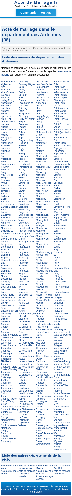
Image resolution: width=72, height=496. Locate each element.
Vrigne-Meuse (61, 425)
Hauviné (22, 265)
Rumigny (40, 417)
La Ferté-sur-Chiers (25, 338)
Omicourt (41, 310)
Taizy (56, 265)
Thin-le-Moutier (61, 286)
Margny (40, 151)
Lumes (39, 127)
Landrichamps (25, 393)
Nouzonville (42, 292)
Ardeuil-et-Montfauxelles (8, 120)
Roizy (39, 406)
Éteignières (24, 113)
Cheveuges (7, 388)
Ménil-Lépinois (43, 185)
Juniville (22, 310)
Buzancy (5, 321)
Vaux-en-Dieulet (62, 332)
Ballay (4, 199)
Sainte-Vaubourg (62, 145)
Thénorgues (60, 281)
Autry (3, 172)
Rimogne (40, 398)
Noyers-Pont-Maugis (43, 301)
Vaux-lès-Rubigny (58, 344)
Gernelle (22, 177)
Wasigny (58, 438)
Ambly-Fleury (8, 100)
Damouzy (6, 433)
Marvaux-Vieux (43, 167)
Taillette (57, 260)
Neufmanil (41, 265)
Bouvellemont (8, 297)
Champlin (6, 348)
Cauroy (4, 326)
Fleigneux (23, 143)
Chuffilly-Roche (9, 398)
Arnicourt (5, 124)
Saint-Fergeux (43, 438)
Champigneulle (8, 345)
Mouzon (40, 249)
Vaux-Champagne (60, 328)
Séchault (58, 183)
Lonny (39, 121)
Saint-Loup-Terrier (59, 104)
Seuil (56, 204)
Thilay (57, 284)
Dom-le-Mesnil (8, 438)
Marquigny (41, 159)
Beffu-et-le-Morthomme (7, 227)
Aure (3, 156)
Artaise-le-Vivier (9, 129)
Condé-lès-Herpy (9, 409)
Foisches (23, 156)
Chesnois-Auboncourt (7, 384)
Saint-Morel (59, 116)
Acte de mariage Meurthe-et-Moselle (26, 474)
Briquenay (6, 313)
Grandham (23, 204)
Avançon (5, 180)
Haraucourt (24, 247)
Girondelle (23, 183)
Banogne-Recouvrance (8, 203)
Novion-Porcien (44, 294)
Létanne (40, 105)
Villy (56, 404)
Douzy (21, 89)
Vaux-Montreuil (61, 348)
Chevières (6, 390)
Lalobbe (22, 380)
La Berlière (24, 321)
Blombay (5, 271)
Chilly (4, 393)
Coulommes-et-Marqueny (9, 426)
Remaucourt (42, 374)
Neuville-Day (42, 268)
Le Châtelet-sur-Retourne (26, 405)
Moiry (39, 196)
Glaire (21, 196)
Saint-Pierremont (62, 129)
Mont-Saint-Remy (42, 211)
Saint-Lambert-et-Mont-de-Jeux (62, 91)
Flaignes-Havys (26, 140)
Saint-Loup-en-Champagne (61, 99)
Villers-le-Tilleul (61, 385)
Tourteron (58, 310)
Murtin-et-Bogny (44, 252)
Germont (22, 175)
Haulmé (22, 260)
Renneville (41, 385)
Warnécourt (59, 436)
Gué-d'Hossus (25, 215)
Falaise (22, 132)
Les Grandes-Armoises (43, 88)
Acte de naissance (22, 489)
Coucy (4, 422)
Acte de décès (41, 489)
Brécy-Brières (8, 300)
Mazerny (40, 180)
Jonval (21, 308)
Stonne (57, 244)
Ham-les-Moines (26, 228)
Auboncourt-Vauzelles (7, 144)
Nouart (39, 284)
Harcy (21, 249)
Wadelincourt (60, 428)
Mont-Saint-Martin (42, 205)
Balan (4, 193)
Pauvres (40, 318)
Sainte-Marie (60, 143)
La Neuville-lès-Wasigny (26, 368)
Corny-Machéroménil (8, 418)
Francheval (24, 164)
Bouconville (7, 284)
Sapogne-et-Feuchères (60, 149)
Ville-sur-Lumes (62, 366)
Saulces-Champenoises (61, 160)
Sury (56, 249)
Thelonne (58, 279)
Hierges (22, 279)
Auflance (5, 151)
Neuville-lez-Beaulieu (42, 275)
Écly (20, 97)
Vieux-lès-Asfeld (62, 364)
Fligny (21, 148)
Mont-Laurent (43, 201)
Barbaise (5, 209)
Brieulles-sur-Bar (9, 310)
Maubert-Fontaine (40, 176)
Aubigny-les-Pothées (7, 139)
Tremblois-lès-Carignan (61, 314)
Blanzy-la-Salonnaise (6, 267)
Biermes (5, 249)
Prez (38, 337)
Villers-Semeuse (62, 393)
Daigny (4, 430)
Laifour (22, 377)
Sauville (58, 175)
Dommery (6, 441)
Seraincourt (59, 199)
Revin (39, 393)
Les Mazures (42, 97)
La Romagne (25, 372)
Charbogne (6, 353)
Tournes (58, 308)
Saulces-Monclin (62, 164)
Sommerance (60, 228)
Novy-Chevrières (44, 297)
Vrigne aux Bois (62, 422)
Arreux (4, 127)
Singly (57, 223)
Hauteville (23, 263)
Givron (21, 191)
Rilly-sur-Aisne (43, 396)
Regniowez (41, 372)
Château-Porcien (9, 366)
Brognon (5, 316)
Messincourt (42, 191)
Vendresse (59, 353)
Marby (39, 145)
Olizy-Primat (42, 308)
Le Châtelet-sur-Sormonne (26, 410)
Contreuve (6, 412)
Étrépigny (23, 116)
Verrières (58, 358)
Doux (21, 87)
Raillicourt (41, 361)
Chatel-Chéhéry (9, 369)
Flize (20, 151)
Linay (39, 111)
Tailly (56, 263)
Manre (39, 140)
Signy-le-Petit (60, 217)
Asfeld (4, 132)
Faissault (23, 129)
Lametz (22, 382)
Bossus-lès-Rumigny (7, 280)
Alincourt (5, 89)
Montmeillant (42, 244)
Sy (55, 255)
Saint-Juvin (59, 87)
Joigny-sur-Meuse (24, 304)
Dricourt (22, 95)
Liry (38, 113)
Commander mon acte (36, 12)
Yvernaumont (60, 449)
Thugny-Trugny (61, 292)
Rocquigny (41, 401)
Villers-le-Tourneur (58, 389)
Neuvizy (40, 279)
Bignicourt (6, 255)
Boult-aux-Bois (8, 286)
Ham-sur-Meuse (26, 231)
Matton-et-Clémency (41, 171)
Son (56, 231)
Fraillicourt (23, 161)
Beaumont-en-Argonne (8, 221)
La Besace (23, 324)
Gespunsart (24, 180)
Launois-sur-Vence (24, 397)
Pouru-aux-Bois (44, 329)
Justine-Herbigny (27, 313)
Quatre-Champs (44, 356)
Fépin (21, 137)
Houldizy (22, 284)
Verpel (57, 356)
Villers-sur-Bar (61, 396)
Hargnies (23, 252)
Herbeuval (23, 271)
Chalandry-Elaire (9, 334)
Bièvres (5, 252)
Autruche (5, 169)
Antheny (5, 111)
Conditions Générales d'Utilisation (31, 486)
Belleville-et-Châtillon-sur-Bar (9, 232)
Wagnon (58, 430)
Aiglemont (6, 84)
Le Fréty (22, 414)
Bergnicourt (7, 244)
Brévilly (4, 302)
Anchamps (6, 103)
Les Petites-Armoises (42, 101)
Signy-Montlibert (62, 220)
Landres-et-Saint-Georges (25, 389)
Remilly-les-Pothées (42, 381)
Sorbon (57, 233)
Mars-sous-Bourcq (42, 163)
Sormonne (59, 241)
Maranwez (41, 143)
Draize (21, 92)
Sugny (57, 247)
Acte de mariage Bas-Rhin (62, 467)
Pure (38, 353)
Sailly (39, 422)
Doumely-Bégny (26, 84)
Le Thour (23, 417)
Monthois (41, 231)
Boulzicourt (6, 289)
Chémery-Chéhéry (6, 378)
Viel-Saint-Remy (62, 361)
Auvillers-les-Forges (7, 176)
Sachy (39, 420)
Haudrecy (23, 257)
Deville (4, 436)
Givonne (22, 188)
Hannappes (24, 233)
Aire (3, 87)
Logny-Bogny (43, 116)
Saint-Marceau (61, 108)
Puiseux (40, 350)
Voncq (57, 417)
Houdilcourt (24, 281)
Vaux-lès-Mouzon (58, 338)
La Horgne (23, 348)
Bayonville (6, 215)
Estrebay (22, 108)
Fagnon (22, 127)
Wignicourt (59, 441)
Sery (56, 201)
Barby (4, 212)
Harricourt (23, 255)
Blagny (4, 257)
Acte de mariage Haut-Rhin (62, 472)
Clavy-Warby (7, 401)
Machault (41, 129)
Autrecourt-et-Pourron (8, 165)
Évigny (21, 121)
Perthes (40, 321)
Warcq (57, 433)
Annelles (5, 108)
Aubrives (5, 148)
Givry (21, 193)
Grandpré (23, 207)
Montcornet (42, 217)
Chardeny (6, 356)
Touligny (58, 297)
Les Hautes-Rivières (42, 93)
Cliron (4, 404)
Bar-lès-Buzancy (9, 207)
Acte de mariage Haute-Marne (26, 467)
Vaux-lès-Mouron (62, 334)
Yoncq (57, 446)
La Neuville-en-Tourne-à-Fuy (26, 362)
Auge (3, 153)
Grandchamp (25, 201)
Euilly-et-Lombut (26, 119)
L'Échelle (23, 318)
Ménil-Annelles (43, 183)
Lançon (22, 385)
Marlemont (41, 156)
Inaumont (23, 292)
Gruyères (23, 212)
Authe (4, 161)
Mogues (40, 193)
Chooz (4, 396)
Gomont (22, 199)
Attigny (4, 135)
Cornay (4, 414)
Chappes (5, 350)
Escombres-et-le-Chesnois (25, 104)
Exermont (23, 124)
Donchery (23, 81)
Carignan (5, 324)
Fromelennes (25, 167)
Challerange (7, 337)
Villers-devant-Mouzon (61, 381)
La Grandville (25, 345)
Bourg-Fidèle (7, 294)
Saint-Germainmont (43, 442)
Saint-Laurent (60, 95)
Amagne (5, 97)
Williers (57, 444)
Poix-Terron (42, 326)
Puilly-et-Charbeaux (41, 346)
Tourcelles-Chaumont (59, 301)
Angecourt (6, 105)
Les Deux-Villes (44, 84)
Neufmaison (42, 263)
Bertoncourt (7, 247)
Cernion (5, 329)
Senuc (57, 196)
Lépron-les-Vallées (24, 424)
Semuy (57, 193)
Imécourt (22, 289)
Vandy (57, 324)
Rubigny (40, 414)
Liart (38, 108)
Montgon (40, 225)
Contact (8, 486)
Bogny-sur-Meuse (6, 275)
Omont (39, 313)
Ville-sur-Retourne (58, 370)
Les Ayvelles (42, 81)
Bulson (4, 318)
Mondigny (41, 199)
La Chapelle (24, 326)
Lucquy (40, 124)
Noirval (39, 281)
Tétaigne (58, 276)
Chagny (5, 332)
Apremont (6, 116)
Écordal (22, 100)
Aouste (4, 113)
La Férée (23, 334)
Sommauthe (60, 225)
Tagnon (57, 257)
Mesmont (41, 188)
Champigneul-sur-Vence (8, 341)
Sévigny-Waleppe (58, 211)
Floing (21, 153)
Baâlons (5, 185)
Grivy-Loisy (24, 209)
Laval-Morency (26, 401)
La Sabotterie (25, 374)
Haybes (22, 268)
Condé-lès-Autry (9, 406)
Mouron (40, 247)
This (56, 289)
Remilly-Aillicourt (44, 377)
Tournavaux (59, 305)
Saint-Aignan (42, 425)
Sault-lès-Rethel (62, 167)
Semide (57, 191)
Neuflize (40, 260)
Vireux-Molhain (61, 406)
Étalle (21, 111)
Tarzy (56, 273)
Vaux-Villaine (60, 350)
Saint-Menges (61, 113)
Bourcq (4, 292)
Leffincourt (23, 420)
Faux (21, 135)
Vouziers (58, 420)
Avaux (4, 183)
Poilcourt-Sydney (45, 324)
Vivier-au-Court (61, 414)
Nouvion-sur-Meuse (42, 288)
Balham (5, 196)
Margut (39, 153)
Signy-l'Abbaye (61, 215)
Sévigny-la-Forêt (62, 207)
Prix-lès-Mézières (41, 341)
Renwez (40, 388)
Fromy (21, 169)
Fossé (21, 159)
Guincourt (23, 223)
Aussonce (6, 159)
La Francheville (26, 342)
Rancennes (42, 364)
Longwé (40, 119)
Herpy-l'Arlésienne (24, 275)
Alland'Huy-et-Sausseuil (8, 93)
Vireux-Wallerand (59, 410)
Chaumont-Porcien (6, 373)
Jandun (22, 300)
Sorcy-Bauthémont (60, 237)
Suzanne (58, 252)
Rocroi (39, 404)
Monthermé (42, 228)
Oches (39, 305)
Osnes (39, 316)
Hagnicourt (24, 225)
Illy (19, 286)
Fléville (22, 145)
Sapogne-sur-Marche (61, 155)
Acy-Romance (8, 81)
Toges (57, 294)
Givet (21, 185)
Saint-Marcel (60, 111)
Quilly (39, 358)
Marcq (39, 148)
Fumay (22, 172)
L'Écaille (22, 316)
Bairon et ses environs (7, 189)
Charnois (5, 364)
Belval (4, 236)
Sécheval (58, 185)
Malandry (41, 137)
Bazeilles (5, 217)
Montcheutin (42, 215)
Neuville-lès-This (44, 271)
